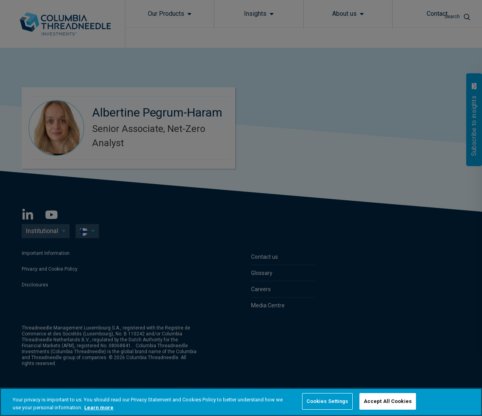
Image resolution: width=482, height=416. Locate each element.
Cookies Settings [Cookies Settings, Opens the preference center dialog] (327, 401)
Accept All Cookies (388, 401)
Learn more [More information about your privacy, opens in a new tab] (98, 407)
